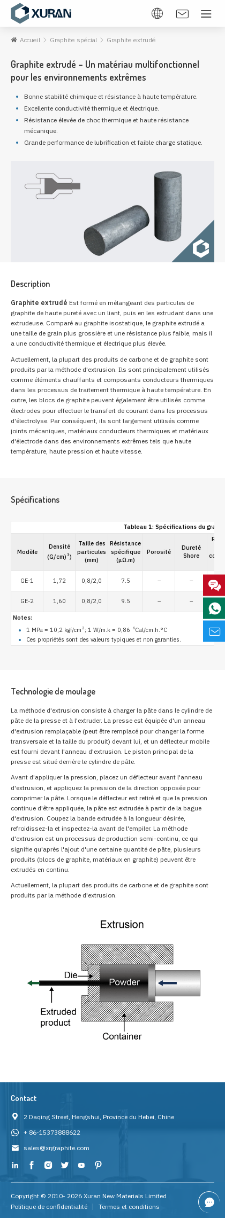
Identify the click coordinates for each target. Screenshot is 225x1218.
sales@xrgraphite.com (56, 1148)
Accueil (30, 40)
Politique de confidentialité (49, 1207)
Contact (23, 1098)
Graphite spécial (72, 40)
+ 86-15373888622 (52, 1132)
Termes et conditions (129, 1207)
